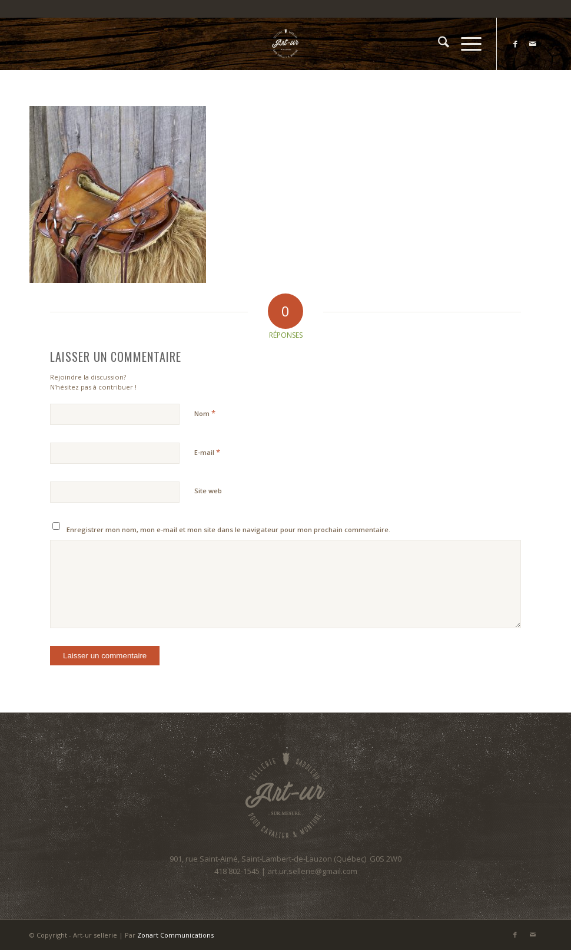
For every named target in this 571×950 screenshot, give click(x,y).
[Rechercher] (437, 43)
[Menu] (465, 43)
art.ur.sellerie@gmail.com (312, 871)
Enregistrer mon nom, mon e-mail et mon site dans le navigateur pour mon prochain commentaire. (228, 529)
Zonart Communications (175, 935)
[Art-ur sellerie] (285, 43)
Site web (208, 490)
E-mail (207, 452)
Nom (204, 413)
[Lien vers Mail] (533, 43)
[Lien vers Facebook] (515, 43)
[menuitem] (437, 43)
